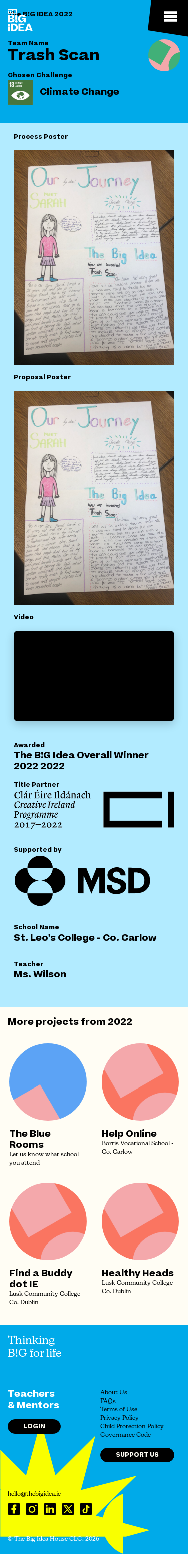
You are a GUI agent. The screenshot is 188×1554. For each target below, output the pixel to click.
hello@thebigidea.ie (34, 1494)
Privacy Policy (119, 1418)
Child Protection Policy (132, 1427)
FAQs (108, 1401)
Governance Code (125, 1435)
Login (34, 1426)
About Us (113, 1393)
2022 (120, 1022)
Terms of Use (118, 1410)
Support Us (137, 1454)
